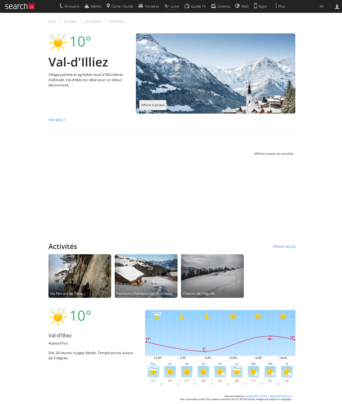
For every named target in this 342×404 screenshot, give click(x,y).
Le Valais (70, 21)
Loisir (52, 21)
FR (322, 6)
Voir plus (55, 119)
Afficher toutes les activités (274, 154)
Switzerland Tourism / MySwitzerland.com (268, 396)
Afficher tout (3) (284, 246)
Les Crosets (93, 21)
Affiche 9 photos (153, 105)
